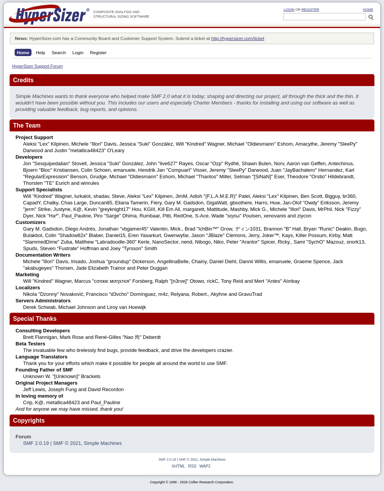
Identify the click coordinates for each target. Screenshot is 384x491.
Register (310, 10)
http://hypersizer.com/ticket (237, 38)
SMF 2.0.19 (36, 443)
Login (288, 10)
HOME (368, 10)
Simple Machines (103, 443)
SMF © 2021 (67, 443)
